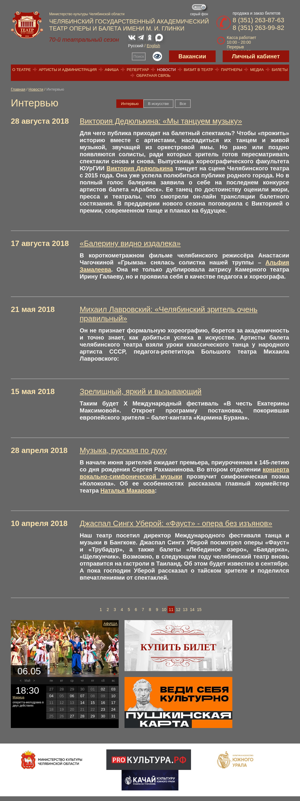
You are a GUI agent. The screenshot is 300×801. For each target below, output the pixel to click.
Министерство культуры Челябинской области (87, 14)
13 (185, 609)
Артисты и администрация (68, 69)
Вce (183, 103)
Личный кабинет (256, 56)
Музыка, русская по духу (123, 450)
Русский (135, 45)
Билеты (280, 69)
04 (51, 696)
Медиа (257, 69)
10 (164, 609)
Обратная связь (154, 75)
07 (82, 696)
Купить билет (179, 647)
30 (103, 716)
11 (171, 609)
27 (72, 716)
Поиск (139, 56)
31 (113, 716)
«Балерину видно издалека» (130, 243)
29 (93, 716)
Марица (18, 697)
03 (113, 689)
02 (103, 689)
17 (113, 702)
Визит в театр (198, 69)
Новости (166, 69)
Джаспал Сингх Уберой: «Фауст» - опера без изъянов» (176, 523)
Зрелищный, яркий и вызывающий (141, 391)
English (153, 45)
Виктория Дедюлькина (139, 168)
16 (103, 702)
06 (72, 696)
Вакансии (192, 56)
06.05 (29, 671)
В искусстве (158, 103)
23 (103, 709)
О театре (21, 69)
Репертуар (138, 69)
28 (82, 716)
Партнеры (231, 69)
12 (178, 609)
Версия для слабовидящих (157, 56)
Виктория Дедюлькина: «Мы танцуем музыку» (161, 121)
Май (27, 680)
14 (192, 609)
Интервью (130, 103)
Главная (18, 89)
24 (113, 709)
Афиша (112, 69)
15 (199, 609)
